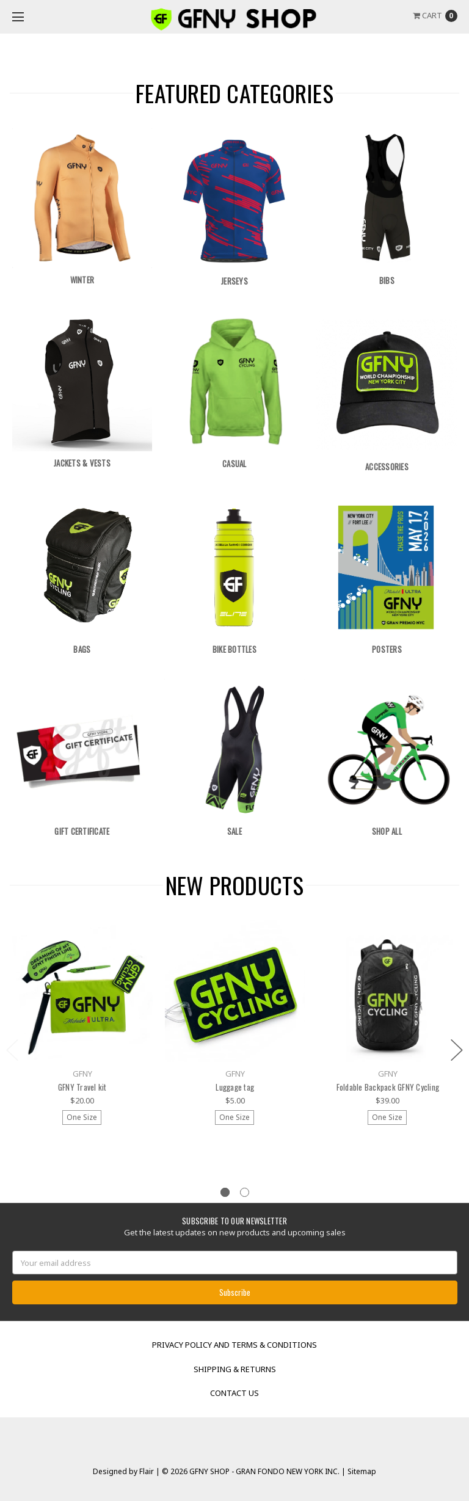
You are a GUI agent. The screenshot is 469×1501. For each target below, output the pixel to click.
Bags (81, 649)
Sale (234, 831)
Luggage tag (235, 1087)
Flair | (149, 1471)
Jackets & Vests (82, 463)
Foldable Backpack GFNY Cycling (388, 1087)
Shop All (387, 831)
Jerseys (234, 281)
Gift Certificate (81, 831)
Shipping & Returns (235, 1369)
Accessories (387, 466)
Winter (82, 280)
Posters (387, 649)
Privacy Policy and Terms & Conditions (234, 1344)
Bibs (386, 280)
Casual (234, 463)
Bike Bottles (234, 649)
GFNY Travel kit (82, 1087)
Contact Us (234, 1392)
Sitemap (361, 1471)
